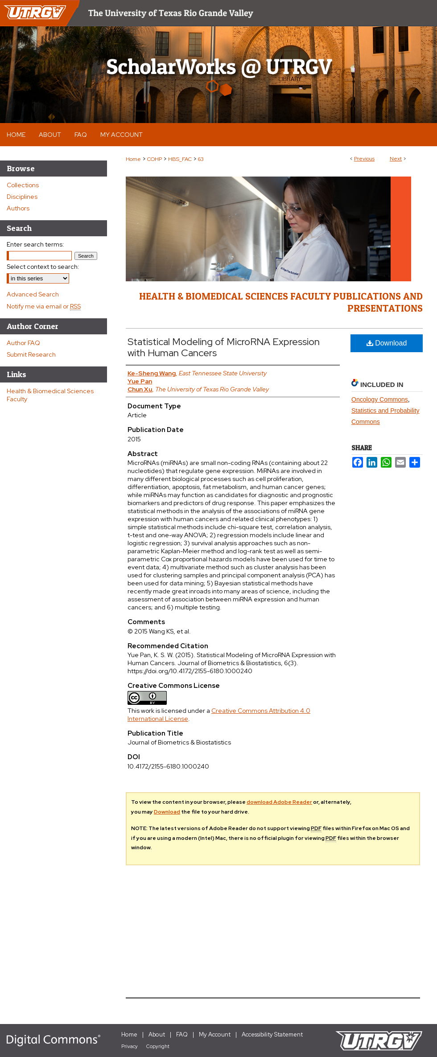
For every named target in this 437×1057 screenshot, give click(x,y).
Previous (364, 158)
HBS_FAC (180, 159)
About (156, 1034)
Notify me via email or (44, 306)
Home (133, 159)
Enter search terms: (35, 244)
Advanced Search (33, 294)
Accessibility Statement (272, 1034)
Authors (18, 208)
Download (387, 343)
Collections (23, 185)
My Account (215, 1034)
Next (396, 158)
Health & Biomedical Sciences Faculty (50, 395)
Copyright (157, 1046)
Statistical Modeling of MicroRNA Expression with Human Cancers (224, 347)
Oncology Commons (379, 399)
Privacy (129, 1046)
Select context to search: (43, 267)
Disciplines (22, 197)
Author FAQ (23, 343)
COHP (154, 159)
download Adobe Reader (279, 802)
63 (201, 159)
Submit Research (31, 354)
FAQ (182, 1034)
